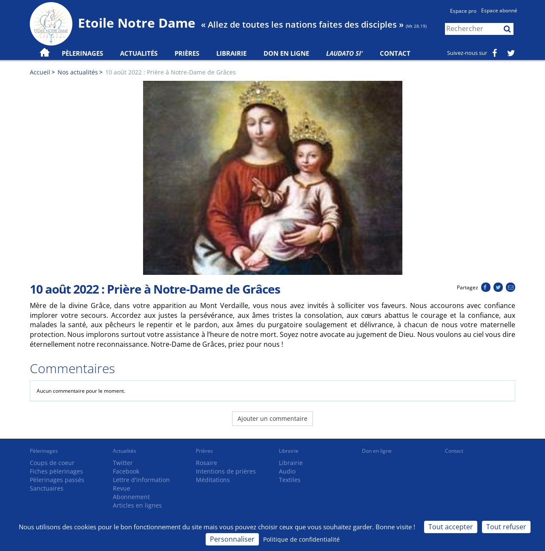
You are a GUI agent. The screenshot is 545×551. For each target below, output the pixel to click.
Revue (121, 488)
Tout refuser (506, 526)
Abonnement (131, 497)
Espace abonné (499, 10)
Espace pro (463, 10)
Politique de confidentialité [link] (301, 539)
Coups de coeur (52, 463)
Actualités (124, 450)
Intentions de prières (226, 471)
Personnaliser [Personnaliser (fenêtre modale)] (232, 539)
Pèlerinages (44, 450)
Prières (187, 53)
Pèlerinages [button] (82, 53)
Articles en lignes (137, 505)
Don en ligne (286, 53)
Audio (287, 471)
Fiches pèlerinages (56, 471)
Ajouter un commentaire (272, 418)
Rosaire (206, 463)
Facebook (126, 471)
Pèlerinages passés (57, 480)
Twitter (123, 463)
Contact (395, 53)
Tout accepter (450, 526)
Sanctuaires (46, 488)
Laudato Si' (344, 53)
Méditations (213, 480)
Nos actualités (77, 72)
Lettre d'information (141, 480)
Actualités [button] (139, 53)
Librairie (231, 53)
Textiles (290, 480)
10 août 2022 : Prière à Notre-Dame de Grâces (170, 72)
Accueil (40, 72)
